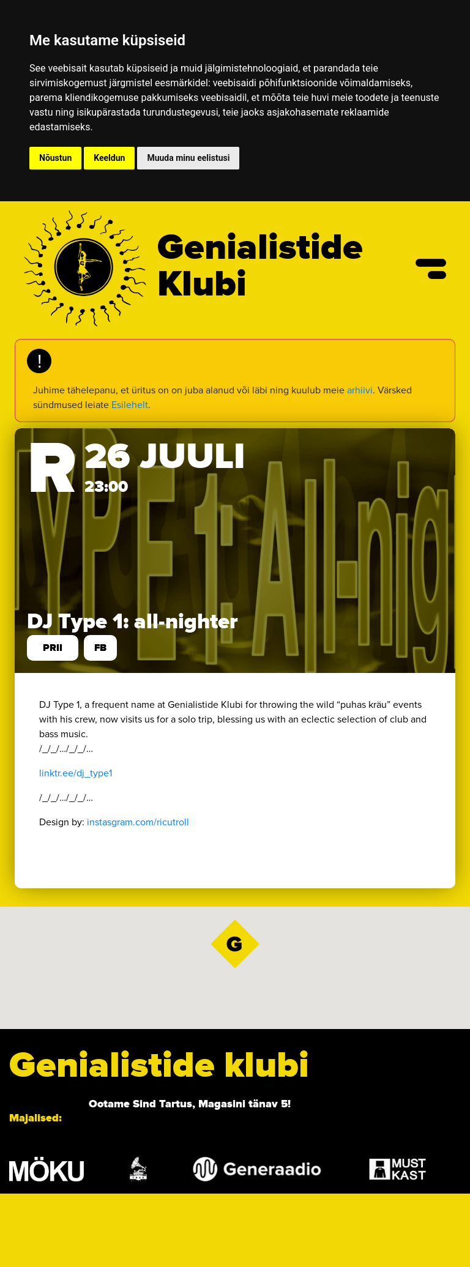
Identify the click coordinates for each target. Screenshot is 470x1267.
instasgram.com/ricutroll (138, 822)
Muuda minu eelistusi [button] (188, 158)
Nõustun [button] (55, 158)
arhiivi (360, 390)
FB (100, 648)
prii (52, 648)
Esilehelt (129, 405)
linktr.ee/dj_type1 (75, 773)
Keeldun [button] (109, 158)
